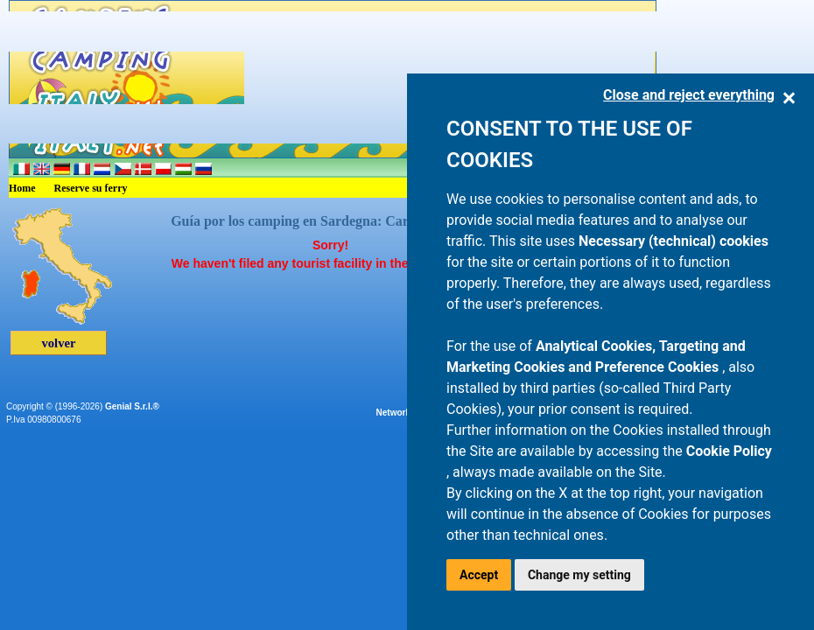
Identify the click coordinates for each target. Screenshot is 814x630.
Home (22, 188)
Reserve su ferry (91, 188)
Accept (479, 575)
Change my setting (579, 575)
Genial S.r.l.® (132, 406)
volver (58, 343)
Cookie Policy (729, 451)
